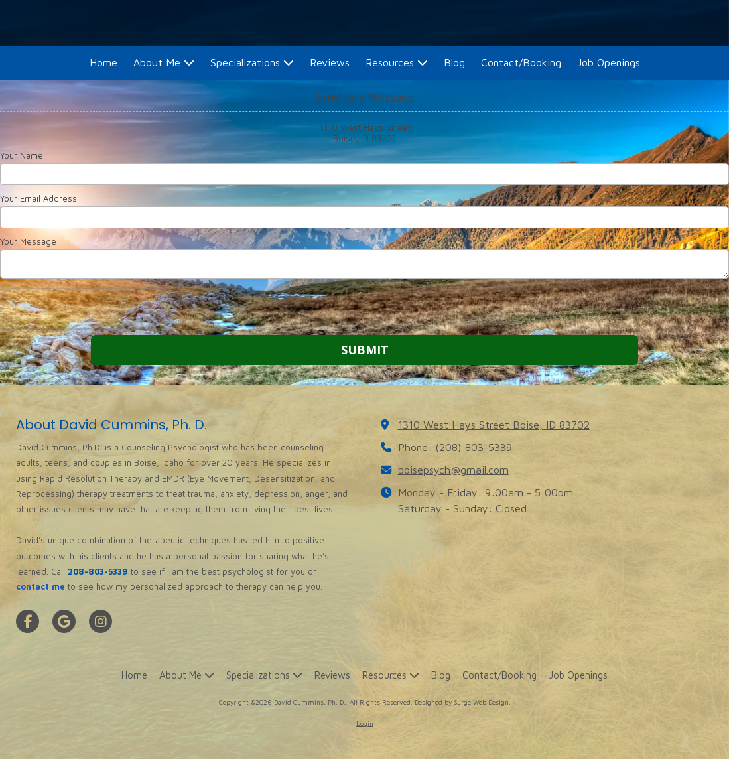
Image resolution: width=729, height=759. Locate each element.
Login (364, 723)
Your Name (21, 155)
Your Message (28, 241)
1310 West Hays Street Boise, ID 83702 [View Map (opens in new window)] (494, 424)
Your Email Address (38, 198)
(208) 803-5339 (473, 447)
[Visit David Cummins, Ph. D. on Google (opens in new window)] (64, 621)
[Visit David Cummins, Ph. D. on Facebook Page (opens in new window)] (27, 621)
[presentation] (85, 308)
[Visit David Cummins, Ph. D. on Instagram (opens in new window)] (100, 621)
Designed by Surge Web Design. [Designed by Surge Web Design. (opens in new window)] (463, 702)
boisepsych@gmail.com (453, 469)
